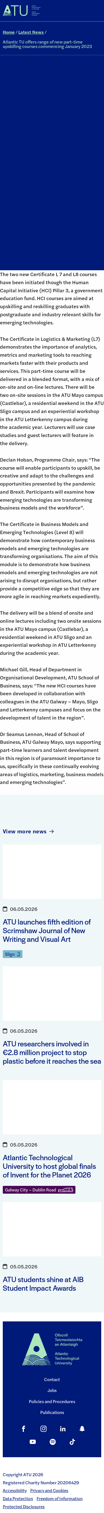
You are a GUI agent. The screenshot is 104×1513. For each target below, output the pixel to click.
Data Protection (18, 1498)
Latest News (31, 32)
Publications (52, 1412)
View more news (28, 831)
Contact (52, 1379)
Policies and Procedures (52, 1401)
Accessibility (15, 1490)
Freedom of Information (60, 1498)
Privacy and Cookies (49, 1490)
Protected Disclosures (24, 1507)
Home (9, 32)
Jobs (52, 1390)
